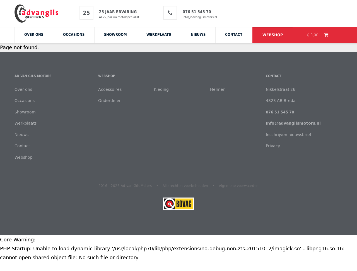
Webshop (272, 35)
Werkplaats (158, 34)
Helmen (218, 89)
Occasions (74, 34)
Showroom (115, 34)
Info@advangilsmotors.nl (200, 17)
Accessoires (110, 89)
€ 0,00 (313, 34)
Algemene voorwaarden (239, 185)
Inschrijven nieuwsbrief (288, 134)
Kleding (161, 89)
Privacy (273, 146)
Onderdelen (110, 100)
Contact (233, 34)
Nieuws (198, 34)
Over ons (33, 34)
